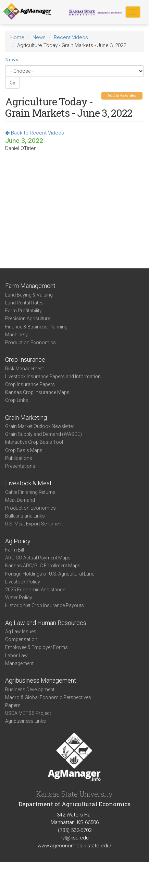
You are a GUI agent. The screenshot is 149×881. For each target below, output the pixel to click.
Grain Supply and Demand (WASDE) (43, 434)
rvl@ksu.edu (75, 838)
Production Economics (30, 342)
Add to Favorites (122, 95)
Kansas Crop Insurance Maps (37, 392)
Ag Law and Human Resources (45, 622)
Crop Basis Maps (23, 450)
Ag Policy (17, 541)
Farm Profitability (23, 310)
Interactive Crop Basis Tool (34, 442)
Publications (18, 458)
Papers (13, 705)
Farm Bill (14, 550)
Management (19, 663)
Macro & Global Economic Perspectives (48, 697)
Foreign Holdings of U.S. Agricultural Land (50, 574)
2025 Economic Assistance (35, 589)
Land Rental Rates (24, 302)
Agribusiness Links (25, 721)
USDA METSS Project (28, 713)
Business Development (29, 689)
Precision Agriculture (27, 318)
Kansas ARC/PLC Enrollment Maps (42, 565)
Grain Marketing (26, 417)
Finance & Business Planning (36, 326)
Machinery (16, 334)
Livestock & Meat (28, 483)
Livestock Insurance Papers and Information (53, 376)
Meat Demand (20, 500)
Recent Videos (71, 37)
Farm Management (30, 285)
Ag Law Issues (20, 631)
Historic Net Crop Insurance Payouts (44, 605)
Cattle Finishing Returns (30, 492)
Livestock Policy (22, 581)
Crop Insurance (25, 359)
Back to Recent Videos (34, 133)
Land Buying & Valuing (29, 295)
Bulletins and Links (25, 516)
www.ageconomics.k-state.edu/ (75, 846)
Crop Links (16, 400)
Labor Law (16, 655)
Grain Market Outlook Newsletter (39, 426)
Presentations (20, 466)
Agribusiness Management (40, 680)
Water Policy (18, 597)
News (39, 37)
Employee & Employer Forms (36, 647)
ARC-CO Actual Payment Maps (38, 557)
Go (12, 82)
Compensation (21, 639)
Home (17, 37)
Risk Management (24, 368)
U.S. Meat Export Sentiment (34, 523)
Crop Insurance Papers (30, 384)
